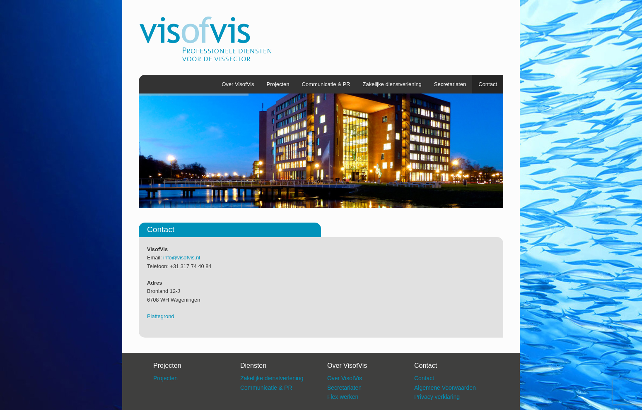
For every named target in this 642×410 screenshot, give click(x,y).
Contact (487, 84)
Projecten (278, 84)
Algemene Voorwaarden (445, 387)
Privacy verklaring (437, 396)
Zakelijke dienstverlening (392, 84)
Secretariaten (450, 84)
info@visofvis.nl (181, 257)
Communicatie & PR (326, 84)
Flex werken (342, 396)
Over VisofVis (238, 84)
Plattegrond (160, 316)
